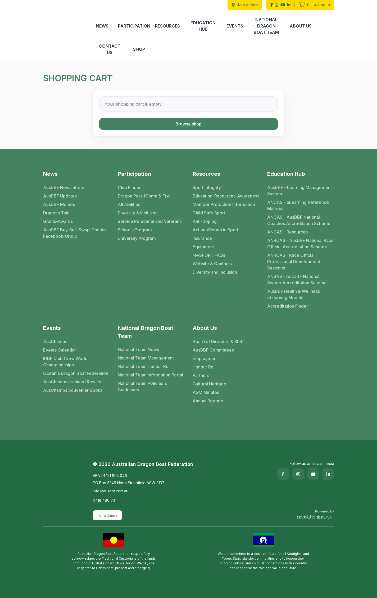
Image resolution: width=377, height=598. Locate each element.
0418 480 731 (104, 500)
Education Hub (203, 26)
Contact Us (109, 49)
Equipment (203, 246)
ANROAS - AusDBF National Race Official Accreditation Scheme (300, 243)
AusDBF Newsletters (63, 187)
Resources (167, 26)
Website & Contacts (212, 263)
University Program (137, 238)
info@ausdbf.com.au (110, 491)
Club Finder (129, 187)
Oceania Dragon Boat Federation (75, 373)
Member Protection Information (224, 204)
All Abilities (129, 204)
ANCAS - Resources (287, 232)
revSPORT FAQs (209, 255)
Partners (201, 375)
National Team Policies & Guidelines (142, 386)
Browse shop (188, 124)
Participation (134, 26)
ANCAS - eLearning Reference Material (298, 205)
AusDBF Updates (60, 196)
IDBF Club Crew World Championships (65, 361)
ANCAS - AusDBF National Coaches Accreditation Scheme (298, 220)
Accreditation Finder (287, 306)
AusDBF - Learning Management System (299, 190)
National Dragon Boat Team (266, 26)
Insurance (202, 238)
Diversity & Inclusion (138, 212)
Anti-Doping (205, 221)
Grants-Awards (58, 221)
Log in (322, 4)
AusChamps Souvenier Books (72, 390)
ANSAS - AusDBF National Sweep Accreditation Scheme (297, 279)
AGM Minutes (206, 392)
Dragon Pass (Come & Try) (144, 196)
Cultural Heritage (209, 383)
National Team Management (146, 358)
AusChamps (55, 341)
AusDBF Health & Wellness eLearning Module (293, 294)
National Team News (138, 349)
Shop (139, 49)
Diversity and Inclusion (215, 272)
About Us (301, 26)
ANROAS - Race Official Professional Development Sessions (293, 262)
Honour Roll (204, 367)
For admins (107, 515)
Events (234, 26)
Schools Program (135, 229)
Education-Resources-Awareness (226, 196)
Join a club (245, 4)
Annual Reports (208, 400)
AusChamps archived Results (72, 381)
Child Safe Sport (209, 212)
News (102, 26)
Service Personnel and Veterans (149, 221)
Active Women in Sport (215, 229)
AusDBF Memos (59, 204)
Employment (205, 358)
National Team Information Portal (150, 374)
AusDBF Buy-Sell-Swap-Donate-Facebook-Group (75, 233)
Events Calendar (59, 350)
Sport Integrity (207, 187)
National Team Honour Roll (144, 366)
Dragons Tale (56, 212)
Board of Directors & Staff (218, 341)
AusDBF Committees (213, 350)
